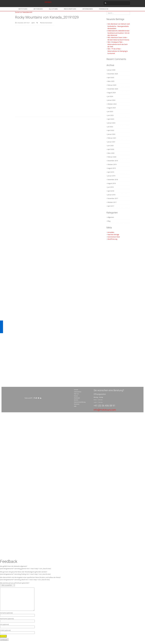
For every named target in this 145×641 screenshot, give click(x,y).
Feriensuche (103, 9)
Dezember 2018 (113, 179)
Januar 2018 (111, 195)
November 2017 (113, 198)
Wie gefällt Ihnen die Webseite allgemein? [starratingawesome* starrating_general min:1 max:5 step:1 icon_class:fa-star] (25, 567)
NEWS (46, 2)
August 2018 (112, 183)
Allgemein (111, 217)
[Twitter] (36, 398)
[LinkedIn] (40, 398)
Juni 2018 (111, 187)
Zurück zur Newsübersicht (23, 12)
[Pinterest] (38, 398)
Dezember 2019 (113, 161)
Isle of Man (53, 9)
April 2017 (111, 206)
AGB (75, 406)
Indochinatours (70, 9)
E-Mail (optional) (17, 631)
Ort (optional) (17, 625)
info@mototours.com (105, 409)
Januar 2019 (111, 176)
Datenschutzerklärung (79, 402)
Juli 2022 (110, 127)
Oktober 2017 (112, 202)
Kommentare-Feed (114, 237)
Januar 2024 (111, 100)
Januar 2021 (111, 142)
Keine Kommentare (47, 23)
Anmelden (111, 232)
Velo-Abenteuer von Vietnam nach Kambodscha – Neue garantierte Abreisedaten (119, 26)
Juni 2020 (111, 145)
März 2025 (111, 81)
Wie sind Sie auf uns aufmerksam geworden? (14, 584)
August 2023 (112, 108)
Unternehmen (87, 9)
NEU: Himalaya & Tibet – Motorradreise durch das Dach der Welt (118, 44)
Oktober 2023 (112, 104)
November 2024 (113, 89)
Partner (76, 396)
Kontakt (76, 389)
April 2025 (111, 77)
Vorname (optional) (17, 614)
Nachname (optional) (17, 620)
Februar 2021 (112, 138)
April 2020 (111, 149)
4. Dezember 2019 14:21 (23, 23)
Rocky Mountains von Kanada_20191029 (47, 17)
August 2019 (112, 168)
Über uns (76, 394)
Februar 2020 (112, 157)
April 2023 (111, 119)
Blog (109, 221)
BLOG (49, 2)
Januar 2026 (111, 70)
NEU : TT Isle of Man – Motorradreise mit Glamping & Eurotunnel (118, 51)
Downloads (77, 398)
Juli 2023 (110, 111)
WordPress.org (112, 239)
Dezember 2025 (113, 74)
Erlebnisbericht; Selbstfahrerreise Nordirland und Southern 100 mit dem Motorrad (118, 33)
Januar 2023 (111, 123)
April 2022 (111, 130)
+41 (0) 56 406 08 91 (104, 405)
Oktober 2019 (112, 164)
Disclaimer (76, 404)
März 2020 (111, 153)
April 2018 (111, 191)
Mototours (23, 9)
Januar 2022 (111, 134)
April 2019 (111, 172)
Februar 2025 (112, 85)
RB (33, 23)
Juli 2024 (110, 96)
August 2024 (112, 93)
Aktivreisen (38, 9)
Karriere (76, 400)
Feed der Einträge (113, 234)
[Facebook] (34, 398)
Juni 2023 (111, 115)
